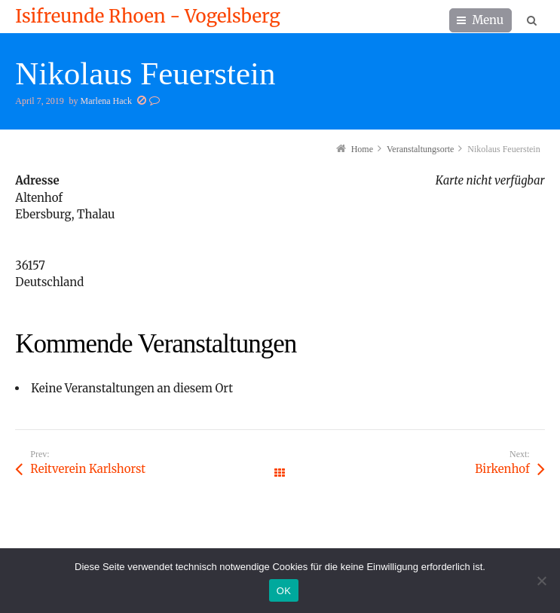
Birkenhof (502, 469)
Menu (488, 20)
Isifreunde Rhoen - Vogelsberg (147, 17)
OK (284, 590)
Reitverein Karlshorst (87, 469)
